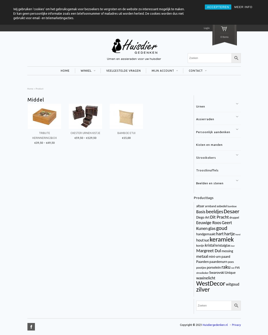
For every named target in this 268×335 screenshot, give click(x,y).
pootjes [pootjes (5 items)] (201, 268)
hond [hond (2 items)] (237, 234)
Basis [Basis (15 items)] (200, 211)
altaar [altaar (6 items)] (200, 206)
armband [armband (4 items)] (210, 206)
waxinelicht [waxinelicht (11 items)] (205, 277)
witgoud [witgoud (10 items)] (232, 284)
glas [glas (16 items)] (212, 228)
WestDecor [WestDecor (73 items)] (210, 283)
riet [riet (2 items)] (232, 267)
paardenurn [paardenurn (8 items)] (219, 261)
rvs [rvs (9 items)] (237, 267)
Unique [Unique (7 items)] (230, 272)
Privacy (236, 324)
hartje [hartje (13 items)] (229, 233)
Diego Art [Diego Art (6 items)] (203, 217)
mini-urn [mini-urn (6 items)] (215, 256)
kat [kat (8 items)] (206, 240)
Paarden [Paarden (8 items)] (202, 261)
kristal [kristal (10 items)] (210, 245)
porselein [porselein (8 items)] (214, 267)
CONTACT (195, 71)
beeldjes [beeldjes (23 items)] (214, 211)
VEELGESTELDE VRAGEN (123, 70)
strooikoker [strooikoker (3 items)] (202, 272)
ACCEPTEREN (218, 7)
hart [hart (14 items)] (220, 233)
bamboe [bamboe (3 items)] (232, 206)
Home (30, 88)
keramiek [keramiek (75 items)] (222, 239)
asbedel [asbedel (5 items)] (222, 206)
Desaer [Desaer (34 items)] (231, 211)
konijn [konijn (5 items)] (200, 246)
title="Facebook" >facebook (31, 327)
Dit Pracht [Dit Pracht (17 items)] (219, 217)
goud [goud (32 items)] (221, 228)
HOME (65, 70)
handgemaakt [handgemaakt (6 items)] (206, 234)
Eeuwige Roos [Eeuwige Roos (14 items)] (208, 222)
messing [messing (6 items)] (227, 251)
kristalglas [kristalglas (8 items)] (222, 245)
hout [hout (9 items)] (200, 240)
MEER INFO (243, 7)
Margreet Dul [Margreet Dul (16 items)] (208, 251)
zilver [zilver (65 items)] (203, 289)
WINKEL (85, 71)
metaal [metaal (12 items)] (202, 256)
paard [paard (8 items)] (226, 256)
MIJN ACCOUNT (162, 71)
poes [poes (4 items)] (231, 262)
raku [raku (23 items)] (226, 267)
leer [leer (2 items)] (233, 245)
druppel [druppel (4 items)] (234, 217)
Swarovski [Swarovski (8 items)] (216, 272)
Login (207, 28)
